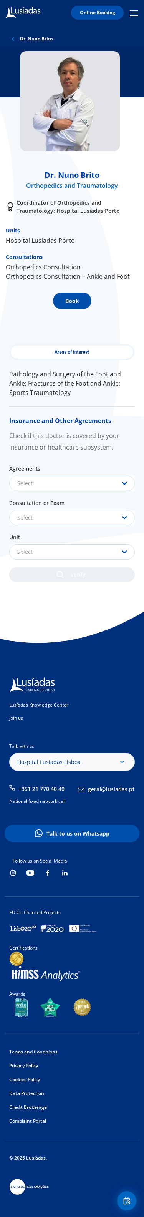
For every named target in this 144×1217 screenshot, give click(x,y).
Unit (14, 537)
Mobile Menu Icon (134, 12)
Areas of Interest (72, 352)
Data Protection (26, 1093)
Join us (16, 718)
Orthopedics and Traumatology (72, 185)
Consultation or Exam (37, 503)
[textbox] (72, 483)
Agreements (24, 468)
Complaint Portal (27, 1121)
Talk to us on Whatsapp (77, 833)
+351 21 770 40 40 (41, 788)
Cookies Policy (24, 1079)
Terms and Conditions (33, 1051)
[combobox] (72, 483)
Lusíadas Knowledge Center (38, 705)
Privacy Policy (23, 1065)
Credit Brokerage (28, 1107)
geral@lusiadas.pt (111, 789)
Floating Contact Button (127, 1201)
